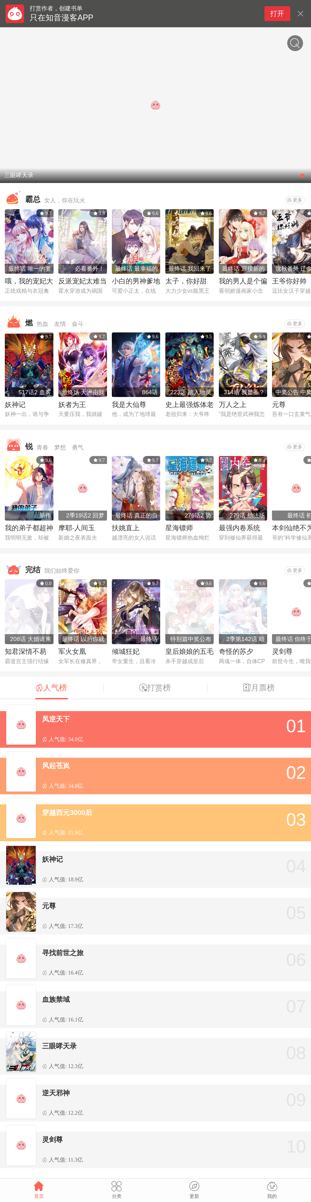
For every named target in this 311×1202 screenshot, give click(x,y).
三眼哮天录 (59, 1046)
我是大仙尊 (129, 404)
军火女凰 (72, 651)
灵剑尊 (282, 651)
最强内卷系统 (239, 528)
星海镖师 (179, 528)
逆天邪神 (56, 1093)
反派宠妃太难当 (82, 281)
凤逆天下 (56, 719)
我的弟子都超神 (29, 528)
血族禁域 (56, 999)
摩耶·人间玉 (76, 528)
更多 (294, 200)
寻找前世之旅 (63, 953)
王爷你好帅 (289, 281)
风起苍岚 (56, 765)
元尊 (279, 404)
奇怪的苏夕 (236, 651)
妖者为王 (72, 404)
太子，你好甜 (186, 281)
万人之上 (232, 404)
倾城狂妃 (125, 651)
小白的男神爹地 (136, 281)
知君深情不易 (25, 651)
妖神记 (15, 404)
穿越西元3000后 (67, 812)
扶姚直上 (125, 528)
